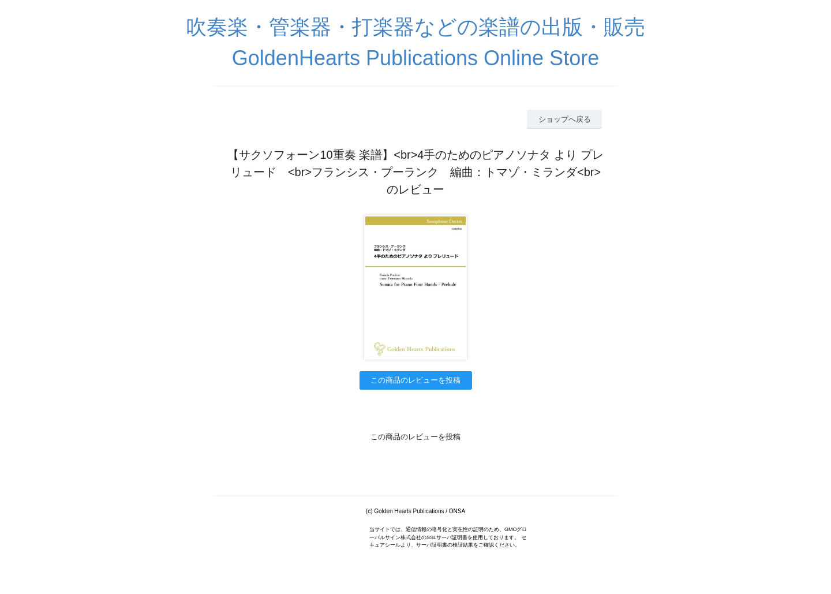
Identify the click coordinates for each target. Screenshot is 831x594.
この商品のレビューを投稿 (415, 380)
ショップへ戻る (564, 119)
